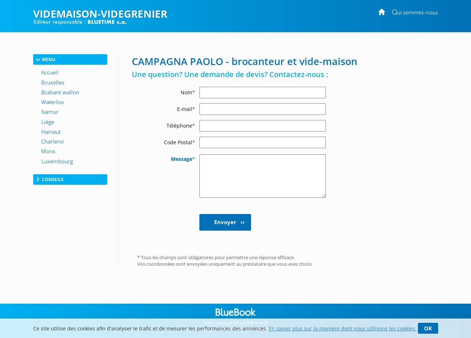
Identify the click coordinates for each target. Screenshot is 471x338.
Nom (188, 92)
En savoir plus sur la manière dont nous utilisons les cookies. (342, 328)
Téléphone (181, 125)
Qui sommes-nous (415, 12)
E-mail (186, 109)
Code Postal (179, 142)
